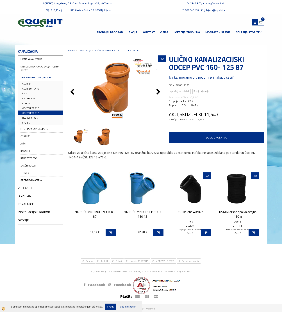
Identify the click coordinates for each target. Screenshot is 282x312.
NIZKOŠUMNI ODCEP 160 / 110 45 (142, 214)
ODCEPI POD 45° (30, 108)
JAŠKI (23, 143)
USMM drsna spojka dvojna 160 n (237, 214)
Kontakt (148, 32)
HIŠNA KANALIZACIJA (31, 59)
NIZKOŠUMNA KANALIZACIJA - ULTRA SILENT (40, 68)
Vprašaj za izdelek (180, 91)
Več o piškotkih (128, 306)
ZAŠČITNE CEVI (28, 165)
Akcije (133, 32)
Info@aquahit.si (183, 271)
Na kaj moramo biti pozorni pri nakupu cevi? (201, 77)
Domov (71, 50)
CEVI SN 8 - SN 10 (30, 88)
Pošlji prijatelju (201, 91)
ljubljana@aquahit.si (215, 10)
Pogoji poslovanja (190, 261)
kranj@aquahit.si (215, 3)
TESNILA (25, 173)
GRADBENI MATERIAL (32, 180)
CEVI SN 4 (27, 83)
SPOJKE (26, 123)
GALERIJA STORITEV (248, 32)
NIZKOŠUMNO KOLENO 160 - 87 (95, 214)
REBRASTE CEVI (29, 158)
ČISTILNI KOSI (28, 98)
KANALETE (26, 151)
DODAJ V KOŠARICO (216, 137)
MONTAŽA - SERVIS (217, 32)
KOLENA (26, 103)
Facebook (94, 284)
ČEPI (24, 93)
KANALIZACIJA (84, 50)
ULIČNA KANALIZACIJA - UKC (36, 77)
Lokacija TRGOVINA (187, 32)
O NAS (164, 32)
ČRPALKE (25, 136)
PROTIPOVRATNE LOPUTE (34, 129)
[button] (158, 92)
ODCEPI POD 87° (30, 113)
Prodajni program (110, 32)
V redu (110, 306)
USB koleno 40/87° (190, 211)
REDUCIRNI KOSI (30, 117)
